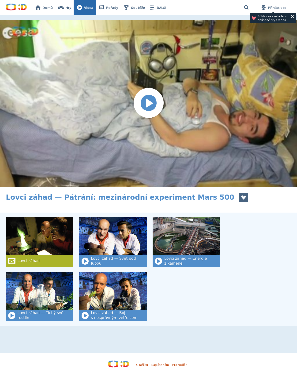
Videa (84, 7)
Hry (64, 7)
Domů (43, 7)
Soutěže (134, 7)
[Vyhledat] (246, 7)
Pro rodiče (179, 365)
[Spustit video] (148, 103)
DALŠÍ (157, 7)
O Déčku (142, 365)
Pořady (108, 7)
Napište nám (160, 365)
